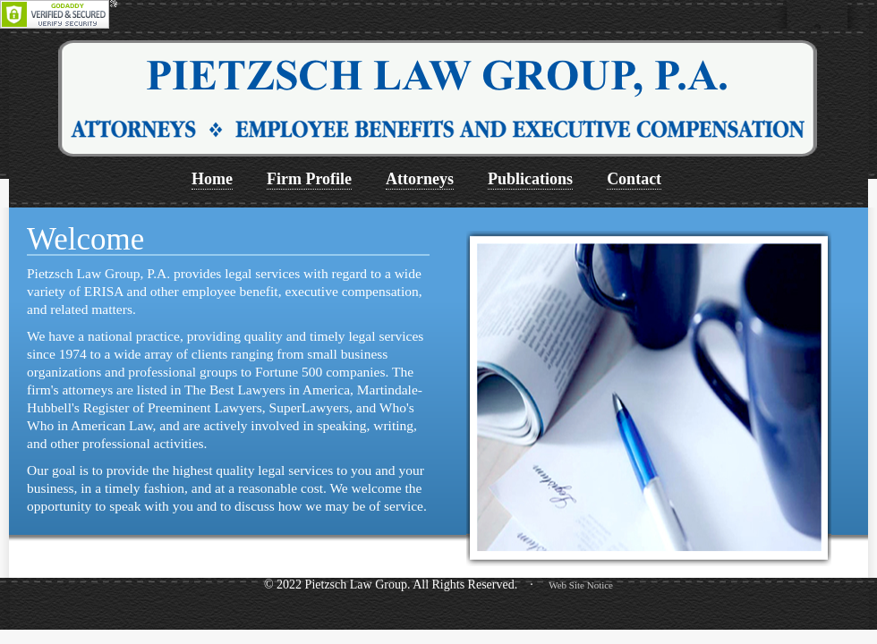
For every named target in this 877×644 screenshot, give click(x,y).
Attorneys (420, 179)
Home (212, 179)
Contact (634, 179)
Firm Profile (309, 179)
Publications (530, 179)
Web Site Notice (581, 585)
